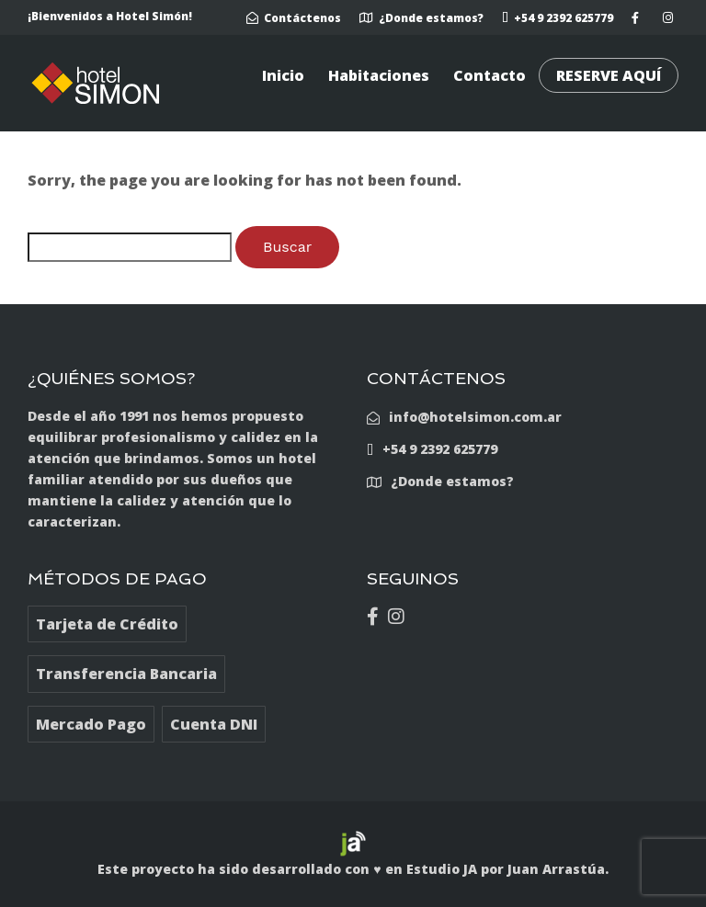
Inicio (283, 75)
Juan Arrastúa (556, 869)
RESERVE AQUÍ (608, 75)
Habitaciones (378, 75)
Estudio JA (441, 869)
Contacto (489, 75)
